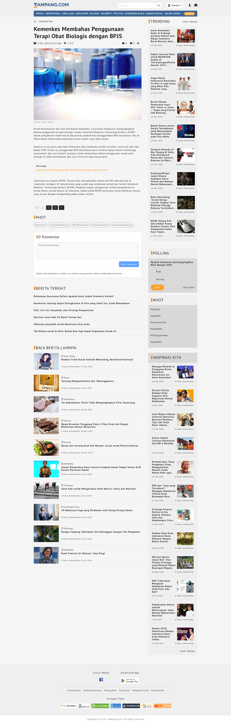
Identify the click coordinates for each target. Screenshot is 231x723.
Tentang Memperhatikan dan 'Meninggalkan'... (88, 381)
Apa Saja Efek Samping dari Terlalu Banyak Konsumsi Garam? (72, 170)
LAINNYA (189, 13)
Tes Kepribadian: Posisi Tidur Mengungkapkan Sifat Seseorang (98, 402)
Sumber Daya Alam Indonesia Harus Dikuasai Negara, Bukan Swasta (162, 537)
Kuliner (67, 421)
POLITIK (118, 13)
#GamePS (155, 315)
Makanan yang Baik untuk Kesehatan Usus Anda (62, 324)
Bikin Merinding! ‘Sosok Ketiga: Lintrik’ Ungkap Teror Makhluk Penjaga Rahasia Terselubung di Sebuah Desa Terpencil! (163, 202)
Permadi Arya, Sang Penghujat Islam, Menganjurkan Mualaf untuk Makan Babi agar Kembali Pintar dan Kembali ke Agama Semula (163, 467)
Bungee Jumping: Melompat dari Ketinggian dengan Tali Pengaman (100, 531)
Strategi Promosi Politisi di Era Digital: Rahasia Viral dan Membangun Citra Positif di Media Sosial (162, 515)
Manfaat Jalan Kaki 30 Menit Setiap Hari (58, 317)
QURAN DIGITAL (154, 13)
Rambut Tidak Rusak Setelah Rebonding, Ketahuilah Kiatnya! (97, 359)
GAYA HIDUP (82, 13)
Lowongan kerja (71, 507)
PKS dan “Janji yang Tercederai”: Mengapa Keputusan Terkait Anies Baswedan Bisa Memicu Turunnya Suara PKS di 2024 (164, 491)
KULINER (94, 13)
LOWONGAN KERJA (134, 13)
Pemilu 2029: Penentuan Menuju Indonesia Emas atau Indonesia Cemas (163, 634)
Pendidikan (69, 399)
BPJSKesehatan (80, 225)
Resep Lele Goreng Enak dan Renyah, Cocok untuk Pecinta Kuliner (99, 445)
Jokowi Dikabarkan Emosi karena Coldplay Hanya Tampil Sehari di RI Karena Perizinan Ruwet (101, 468)
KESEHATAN (46, 21)
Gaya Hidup (69, 356)
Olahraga (68, 485)
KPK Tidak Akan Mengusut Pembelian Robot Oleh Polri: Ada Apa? (162, 586)
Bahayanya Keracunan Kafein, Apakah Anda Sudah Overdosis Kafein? (74, 296)
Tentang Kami (74, 690)
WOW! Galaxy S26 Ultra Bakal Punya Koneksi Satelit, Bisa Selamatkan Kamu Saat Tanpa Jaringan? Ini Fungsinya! (163, 226)
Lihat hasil (189, 287)
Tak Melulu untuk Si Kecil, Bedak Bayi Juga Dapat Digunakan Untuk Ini (75, 331)
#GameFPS (156, 341)
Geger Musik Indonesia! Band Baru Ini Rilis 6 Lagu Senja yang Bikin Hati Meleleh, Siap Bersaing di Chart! (163, 83)
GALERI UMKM (172, 13)
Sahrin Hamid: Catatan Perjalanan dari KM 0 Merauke (163, 441)
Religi (66, 377)
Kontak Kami (158, 690)
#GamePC (155, 309)
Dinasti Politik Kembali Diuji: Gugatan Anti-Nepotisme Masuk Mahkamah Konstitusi (162, 396)
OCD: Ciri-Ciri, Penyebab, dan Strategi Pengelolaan (64, 310)
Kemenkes (40, 225)
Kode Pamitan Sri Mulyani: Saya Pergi (83, 553)
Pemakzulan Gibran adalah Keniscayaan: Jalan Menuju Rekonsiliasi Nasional (163, 610)
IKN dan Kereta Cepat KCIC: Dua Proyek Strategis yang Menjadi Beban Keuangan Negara (164, 562)
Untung (158, 279)
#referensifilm (158, 322)
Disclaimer (124, 690)
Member (174, 5)
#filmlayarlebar (159, 335)
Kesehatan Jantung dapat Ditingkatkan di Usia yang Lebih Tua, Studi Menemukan (82, 303)
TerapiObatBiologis (59, 225)
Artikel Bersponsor (92, 690)
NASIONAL (69, 464)
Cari (158, 5)
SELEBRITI (106, 13)
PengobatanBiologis (122, 225)
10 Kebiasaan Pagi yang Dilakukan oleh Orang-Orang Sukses (97, 510)
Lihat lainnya (190, 21)
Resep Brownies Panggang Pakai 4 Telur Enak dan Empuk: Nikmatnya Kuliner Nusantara (95, 425)
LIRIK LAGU (68, 13)
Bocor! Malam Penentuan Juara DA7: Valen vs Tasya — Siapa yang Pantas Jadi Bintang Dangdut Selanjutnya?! (163, 107)
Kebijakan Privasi (140, 690)
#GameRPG (156, 328)
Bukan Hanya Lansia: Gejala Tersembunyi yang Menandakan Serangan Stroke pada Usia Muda (163, 131)
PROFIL (40, 13)
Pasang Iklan (110, 690)
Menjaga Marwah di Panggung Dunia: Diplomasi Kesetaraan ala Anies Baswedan (163, 372)
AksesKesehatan (100, 225)
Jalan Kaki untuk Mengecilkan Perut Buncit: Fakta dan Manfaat (98, 488)
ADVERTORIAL (53, 13)
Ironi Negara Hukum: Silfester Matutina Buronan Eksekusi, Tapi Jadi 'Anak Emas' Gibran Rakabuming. (164, 419)
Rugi (157, 271)
